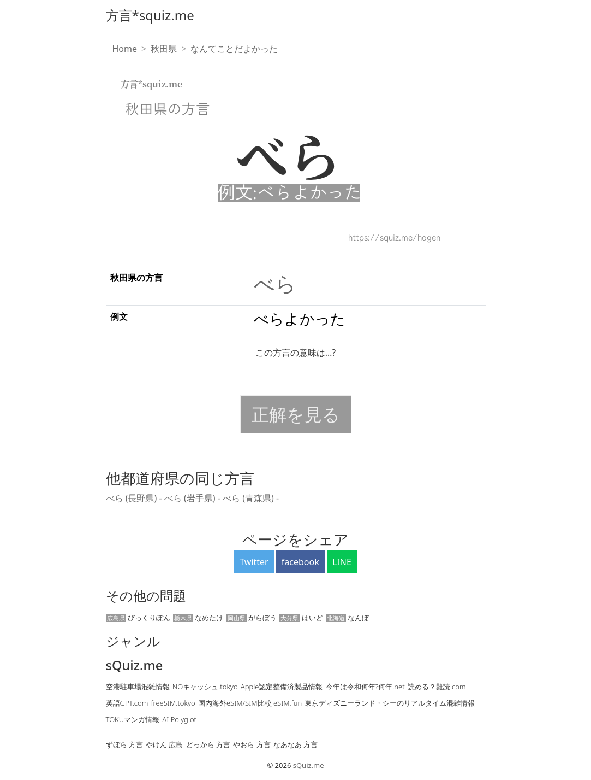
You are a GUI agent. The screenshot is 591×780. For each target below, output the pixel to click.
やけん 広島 (164, 744)
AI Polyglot (179, 719)
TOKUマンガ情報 (133, 719)
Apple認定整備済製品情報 (282, 686)
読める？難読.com (437, 686)
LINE (341, 562)
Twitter (254, 562)
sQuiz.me (134, 665)
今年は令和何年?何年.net (365, 686)
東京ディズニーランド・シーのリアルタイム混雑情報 (390, 703)
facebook (300, 562)
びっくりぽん (138, 618)
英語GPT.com (127, 703)
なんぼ (347, 618)
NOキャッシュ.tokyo (205, 686)
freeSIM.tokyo (173, 703)
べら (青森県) (249, 498)
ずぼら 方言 (124, 744)
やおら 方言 (251, 744)
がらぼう (251, 618)
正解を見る (296, 414)
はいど (301, 618)
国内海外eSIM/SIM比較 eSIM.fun (250, 703)
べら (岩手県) (191, 498)
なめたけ (198, 618)
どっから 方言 (208, 744)
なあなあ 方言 (295, 744)
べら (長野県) (132, 498)
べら (275, 283)
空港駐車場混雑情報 (138, 686)
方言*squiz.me (150, 15)
